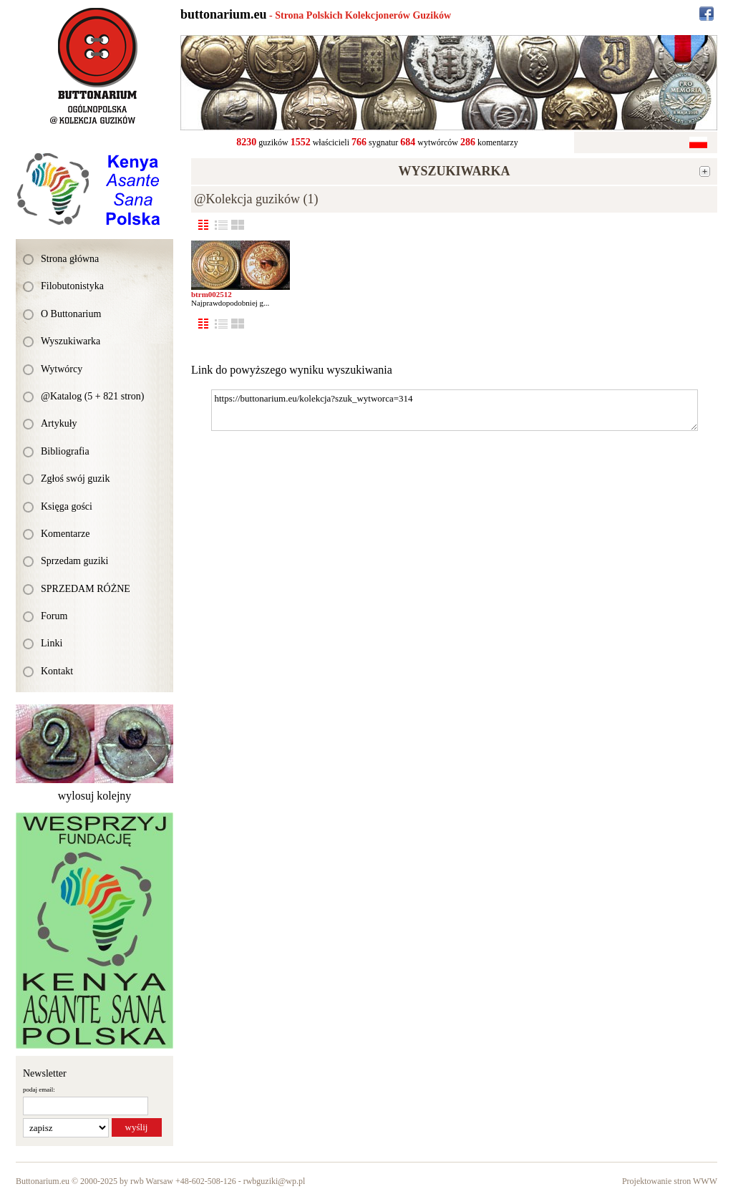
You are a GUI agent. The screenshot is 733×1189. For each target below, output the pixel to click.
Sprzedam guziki (74, 560)
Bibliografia (65, 451)
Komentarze (65, 533)
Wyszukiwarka (70, 341)
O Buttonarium (71, 314)
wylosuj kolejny (95, 796)
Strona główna (70, 258)
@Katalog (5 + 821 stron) (92, 396)
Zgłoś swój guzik (75, 478)
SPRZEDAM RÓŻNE (85, 588)
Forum (54, 616)
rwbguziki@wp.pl (274, 1181)
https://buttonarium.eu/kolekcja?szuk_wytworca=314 (454, 410)
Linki (51, 643)
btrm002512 (211, 294)
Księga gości (66, 506)
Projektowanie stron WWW (669, 1181)
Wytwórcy (61, 369)
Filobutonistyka (72, 286)
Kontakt (57, 671)
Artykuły (59, 423)
